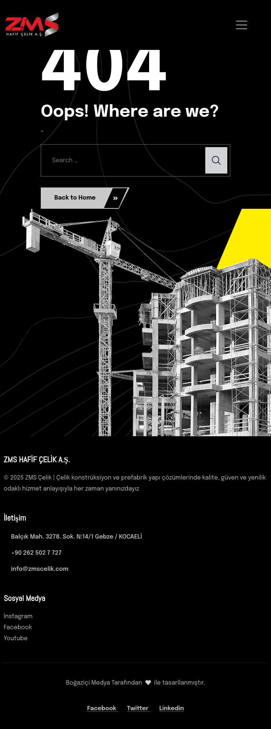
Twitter (138, 709)
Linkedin (171, 709)
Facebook (102, 709)
